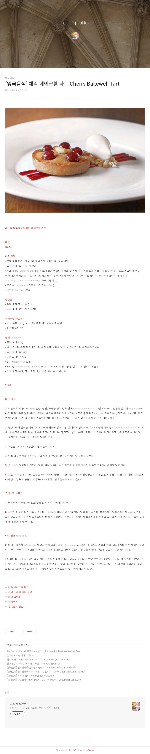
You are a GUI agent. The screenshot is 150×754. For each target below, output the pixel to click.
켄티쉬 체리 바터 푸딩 (20, 592)
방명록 (69, 62)
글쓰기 (59, 62)
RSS (80, 62)
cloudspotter (75, 23)
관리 (90, 62)
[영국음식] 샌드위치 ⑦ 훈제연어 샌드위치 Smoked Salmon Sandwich (41, 667)
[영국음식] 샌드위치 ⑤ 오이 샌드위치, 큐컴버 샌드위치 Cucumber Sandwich (44, 679)
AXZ (74, 750)
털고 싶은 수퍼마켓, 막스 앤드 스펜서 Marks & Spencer (33, 663)
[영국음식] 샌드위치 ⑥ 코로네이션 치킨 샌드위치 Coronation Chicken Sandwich (46, 671)
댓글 (7, 692)
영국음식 (9, 78)
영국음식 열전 (15, 606)
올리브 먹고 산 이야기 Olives (20, 655)
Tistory (91, 750)
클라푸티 (13, 601)
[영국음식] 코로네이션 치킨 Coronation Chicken (30, 675)
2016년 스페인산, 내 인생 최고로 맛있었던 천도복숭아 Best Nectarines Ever (44, 651)
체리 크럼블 (14, 596)
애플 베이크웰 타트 (18, 587)
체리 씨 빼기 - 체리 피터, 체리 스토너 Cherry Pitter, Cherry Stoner (39, 659)
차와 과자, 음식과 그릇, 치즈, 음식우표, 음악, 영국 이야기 (34, 708)
